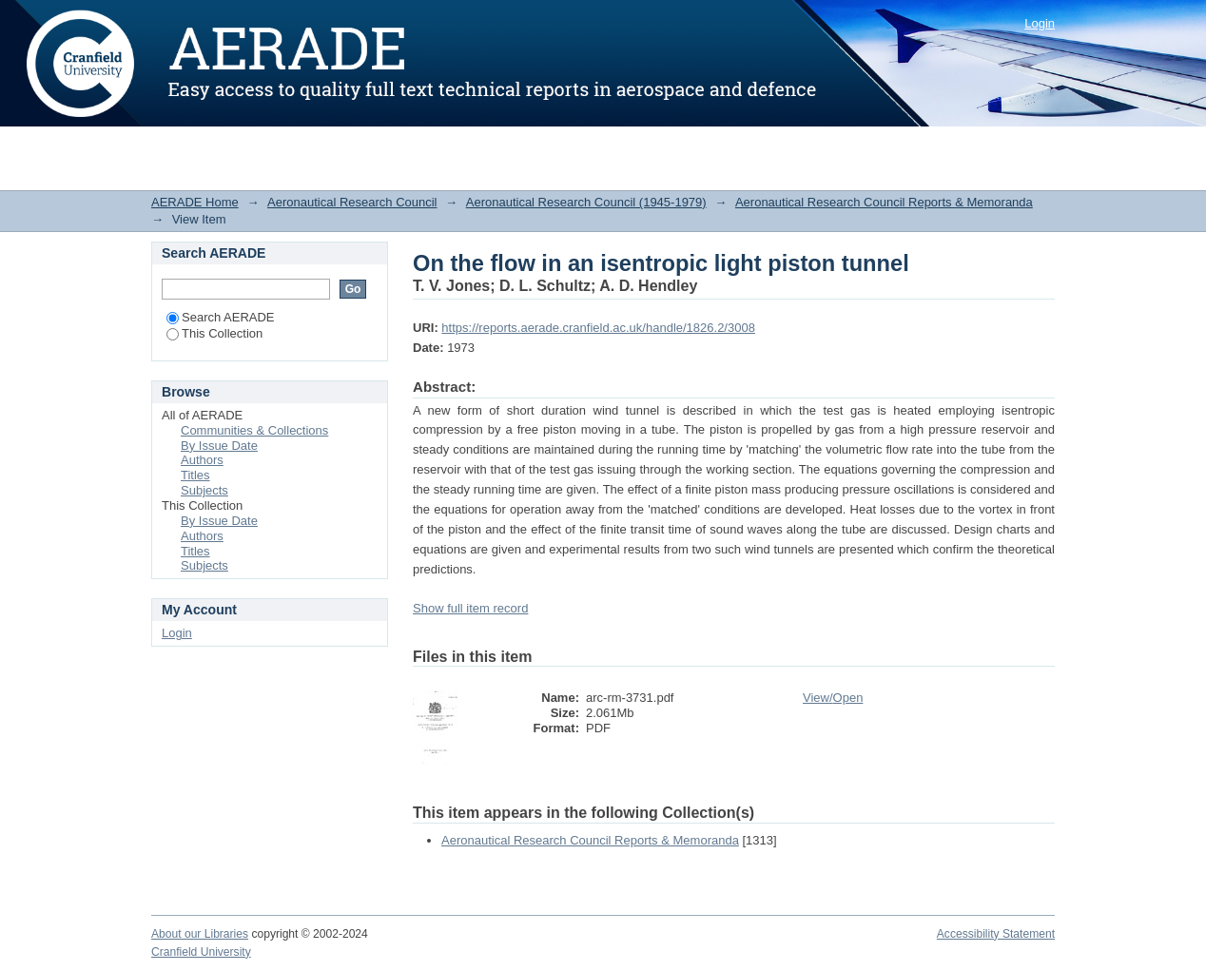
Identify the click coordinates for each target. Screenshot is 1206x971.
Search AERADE (220, 317)
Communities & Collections (254, 430)
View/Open (833, 697)
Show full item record (470, 608)
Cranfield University (201, 952)
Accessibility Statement (996, 934)
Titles (195, 475)
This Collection (214, 333)
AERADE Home (195, 202)
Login (1039, 23)
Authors (202, 460)
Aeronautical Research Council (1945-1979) (586, 202)
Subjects (204, 490)
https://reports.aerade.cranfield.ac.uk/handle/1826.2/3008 (598, 327)
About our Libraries (199, 934)
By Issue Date (219, 445)
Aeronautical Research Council (352, 202)
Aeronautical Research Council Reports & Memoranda (884, 202)
